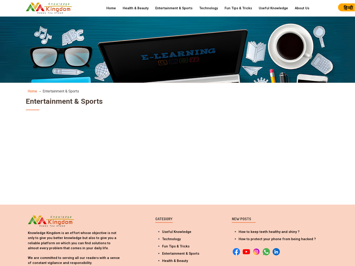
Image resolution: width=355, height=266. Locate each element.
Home (111, 8)
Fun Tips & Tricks (238, 8)
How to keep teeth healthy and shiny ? (269, 232)
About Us (302, 8)
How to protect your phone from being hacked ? (277, 239)
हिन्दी (348, 8)
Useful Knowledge (273, 8)
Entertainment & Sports (173, 8)
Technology (208, 8)
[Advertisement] (177, 154)
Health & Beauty (136, 8)
